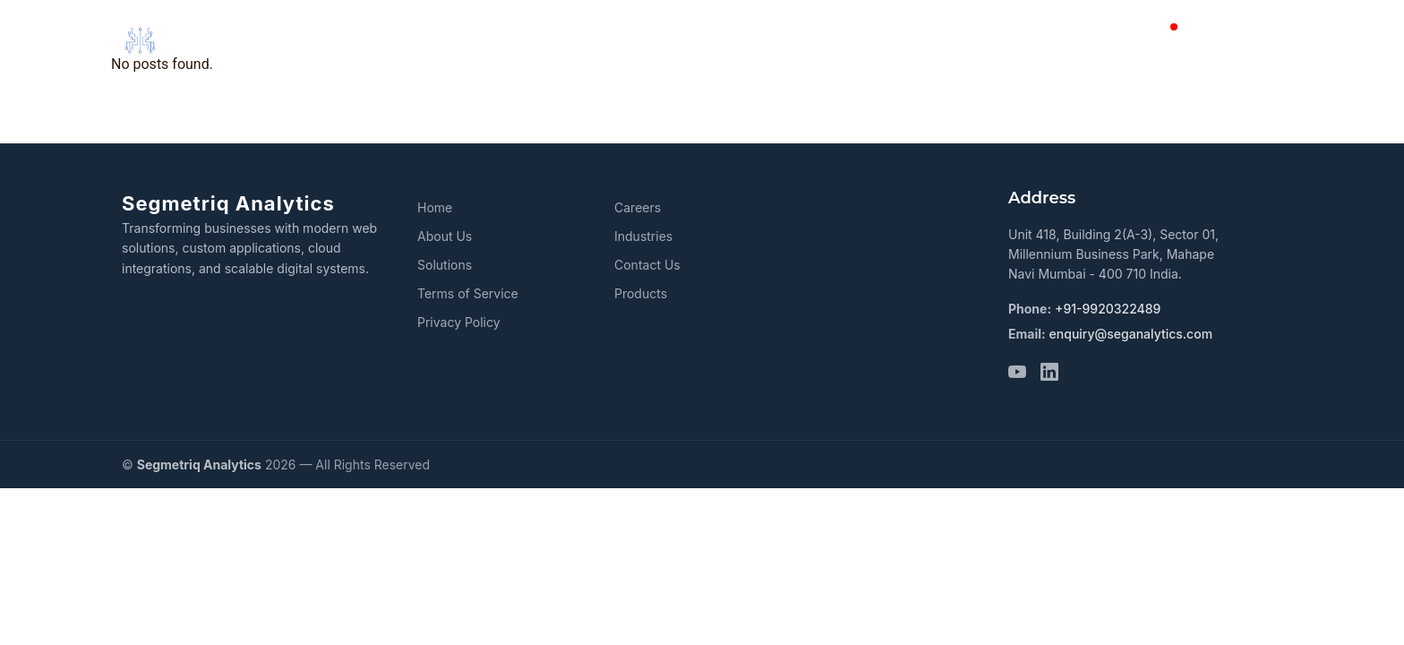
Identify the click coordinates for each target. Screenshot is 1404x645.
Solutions (821, 39)
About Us (718, 39)
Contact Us (647, 264)
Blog (1188, 39)
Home (632, 39)
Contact (1120, 39)
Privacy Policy (459, 322)
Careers (1256, 39)
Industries (1027, 39)
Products (923, 39)
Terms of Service (467, 293)
